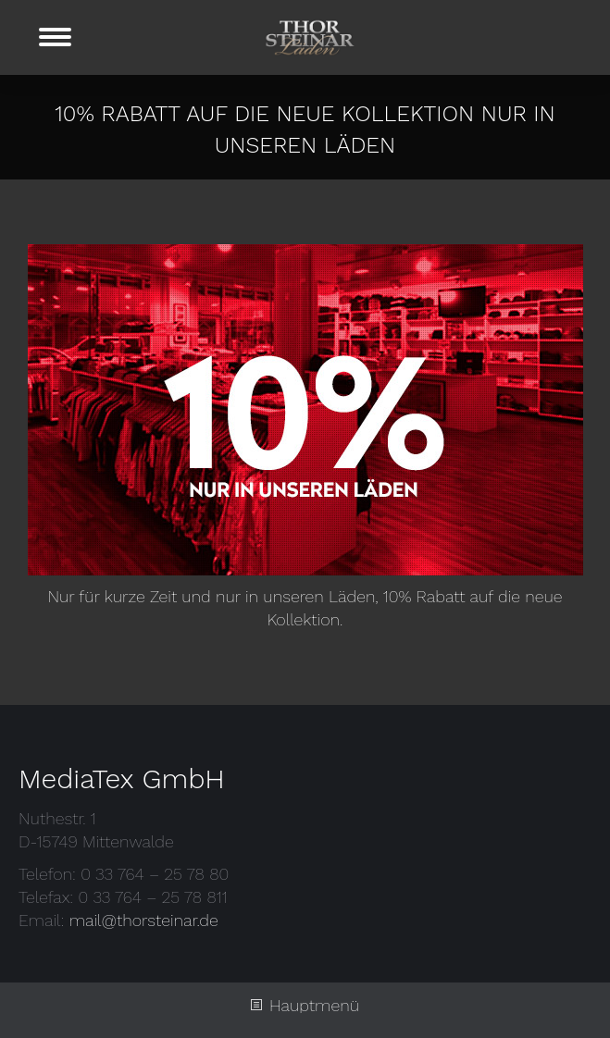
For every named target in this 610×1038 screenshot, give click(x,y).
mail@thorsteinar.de (143, 920)
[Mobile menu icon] (55, 37)
